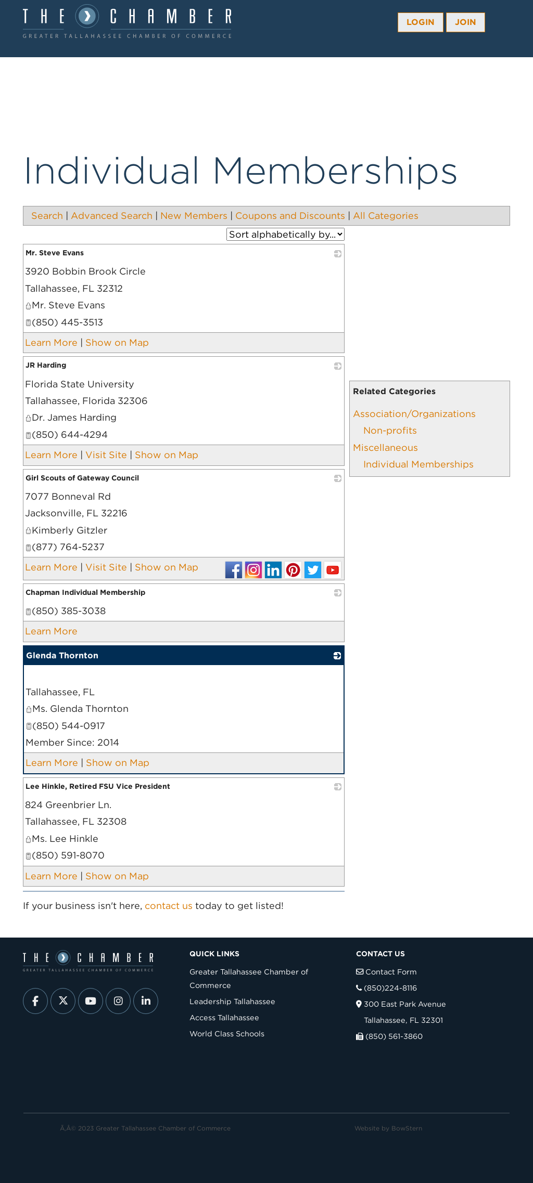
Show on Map (117, 342)
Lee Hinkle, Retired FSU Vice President (98, 786)
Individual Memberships (418, 464)
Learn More (51, 342)
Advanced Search (112, 215)
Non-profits (390, 430)
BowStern (406, 1128)
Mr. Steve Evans (55, 253)
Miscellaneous (385, 447)
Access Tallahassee (224, 1017)
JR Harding (46, 365)
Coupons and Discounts (290, 215)
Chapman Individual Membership (85, 592)
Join (465, 22)
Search (47, 215)
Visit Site (106, 454)
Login (421, 22)
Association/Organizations (414, 413)
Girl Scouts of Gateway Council (82, 478)
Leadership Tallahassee (232, 1001)
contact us (169, 905)
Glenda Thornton (62, 655)
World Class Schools (226, 1033)
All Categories (385, 215)
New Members (193, 215)
